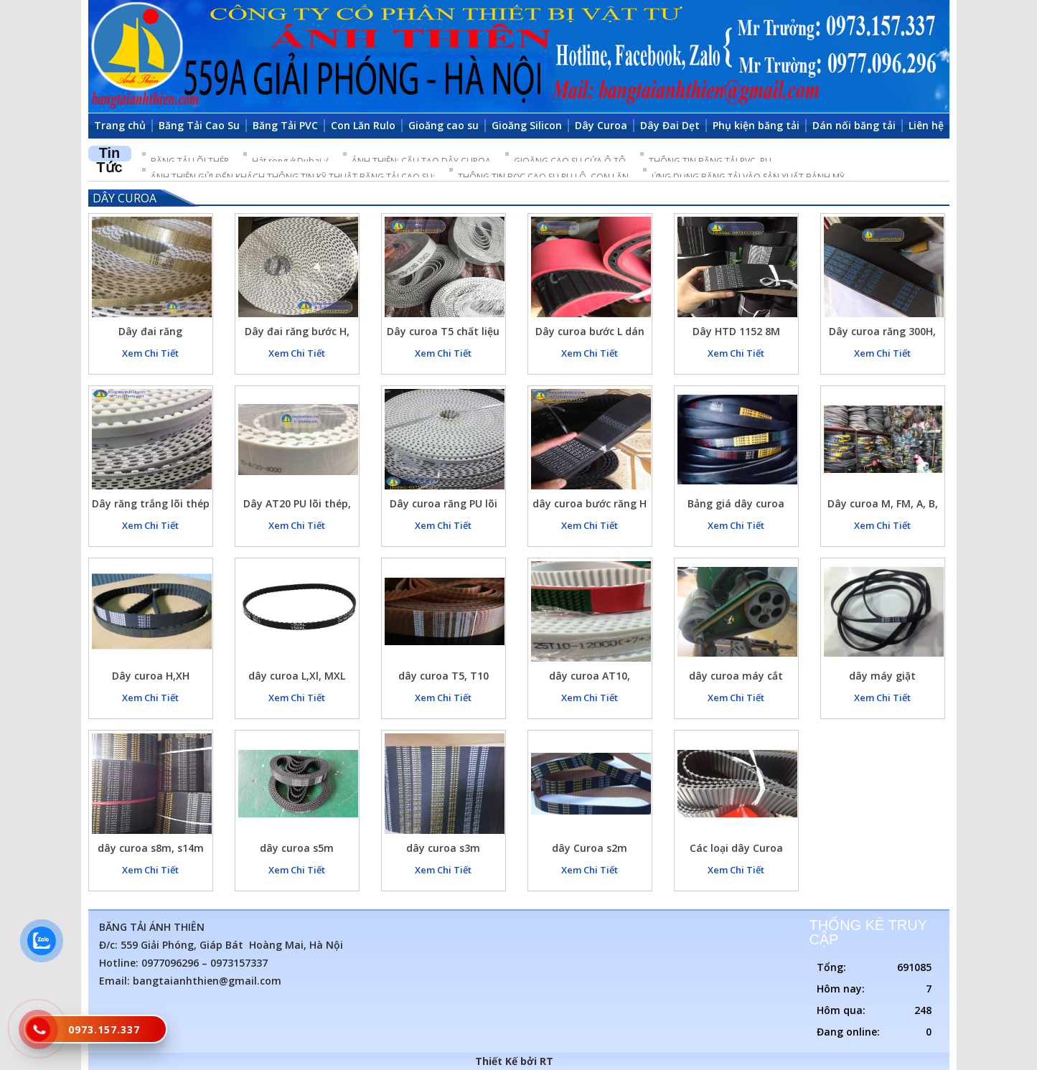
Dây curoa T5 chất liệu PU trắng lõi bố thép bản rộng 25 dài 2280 (443, 333)
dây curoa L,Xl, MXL (296, 675)
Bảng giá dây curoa (736, 503)
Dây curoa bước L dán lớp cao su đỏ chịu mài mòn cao (589, 333)
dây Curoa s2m (589, 848)
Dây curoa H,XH (150, 675)
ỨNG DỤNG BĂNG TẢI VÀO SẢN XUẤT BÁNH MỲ (748, 177)
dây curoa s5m (297, 848)
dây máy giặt (882, 675)
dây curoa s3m (443, 848)
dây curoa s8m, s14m (151, 848)
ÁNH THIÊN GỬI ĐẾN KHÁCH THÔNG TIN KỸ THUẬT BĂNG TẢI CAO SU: (293, 177)
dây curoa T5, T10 (443, 675)
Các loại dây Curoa (736, 848)
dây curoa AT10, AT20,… (589, 678)
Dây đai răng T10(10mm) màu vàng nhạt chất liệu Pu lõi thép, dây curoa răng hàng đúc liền (150, 333)
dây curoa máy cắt (736, 675)
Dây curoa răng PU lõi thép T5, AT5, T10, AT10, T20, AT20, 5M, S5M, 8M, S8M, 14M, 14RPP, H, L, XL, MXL (443, 506)
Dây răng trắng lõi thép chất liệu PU (151, 506)
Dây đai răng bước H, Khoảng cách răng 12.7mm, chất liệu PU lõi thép (297, 333)
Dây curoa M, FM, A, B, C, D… (882, 506)
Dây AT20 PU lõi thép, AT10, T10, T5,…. (297, 506)
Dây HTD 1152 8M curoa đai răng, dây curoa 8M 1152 (736, 333)
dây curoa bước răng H (589, 503)
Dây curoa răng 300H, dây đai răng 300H (882, 333)
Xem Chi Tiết (150, 353)
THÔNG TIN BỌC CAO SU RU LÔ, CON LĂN (543, 177)
